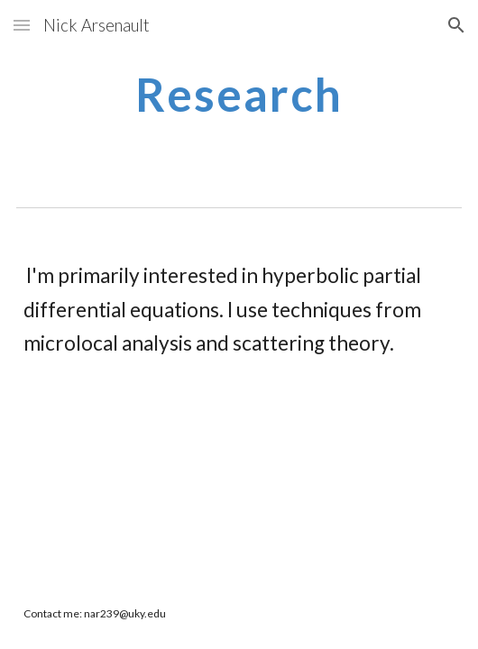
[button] (21, 25)
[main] (239, 94)
